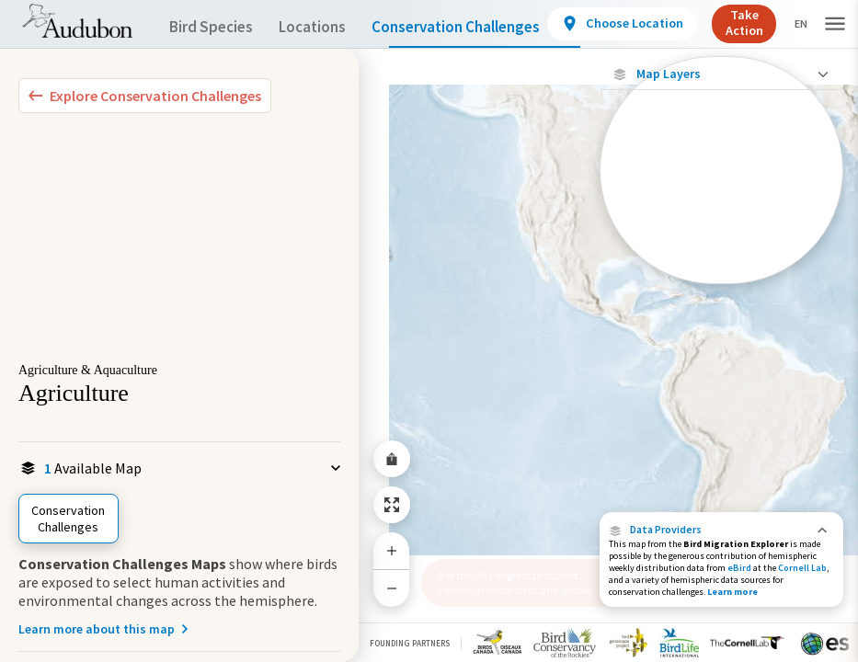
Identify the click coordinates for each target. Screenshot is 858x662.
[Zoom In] (391, 550)
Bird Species (215, 27)
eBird (739, 568)
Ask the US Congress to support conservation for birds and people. (516, 582)
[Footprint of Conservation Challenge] (721, 222)
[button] (721, 529)
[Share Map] (391, 458)
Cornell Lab (802, 568)
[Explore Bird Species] (144, 95)
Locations (329, 27)
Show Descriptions (721, 283)
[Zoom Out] (391, 588)
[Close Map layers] (721, 74)
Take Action (785, 22)
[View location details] (663, 23)
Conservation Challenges (484, 27)
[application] (429, 331)
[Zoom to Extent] (391, 504)
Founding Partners (410, 643)
